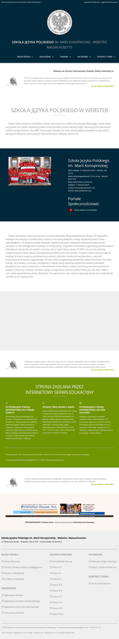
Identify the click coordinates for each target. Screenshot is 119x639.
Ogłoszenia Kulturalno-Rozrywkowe (20, 606)
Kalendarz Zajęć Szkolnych (103, 561)
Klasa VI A (56, 602)
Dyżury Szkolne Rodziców (102, 567)
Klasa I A (55, 573)
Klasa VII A (56, 608)
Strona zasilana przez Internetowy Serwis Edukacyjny (21, 2)
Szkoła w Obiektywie (12, 573)
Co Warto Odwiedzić (12, 579)
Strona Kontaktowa (99, 583)
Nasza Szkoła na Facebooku (85, 210)
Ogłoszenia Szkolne (12, 595)
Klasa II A (55, 579)
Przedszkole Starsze (61, 561)
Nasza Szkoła (23, 56)
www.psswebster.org (83, 190)
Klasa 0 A (55, 567)
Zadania (64, 56)
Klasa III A (56, 584)
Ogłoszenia (45, 56)
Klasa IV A (56, 590)
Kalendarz (82, 56)
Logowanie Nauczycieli (109, 2)
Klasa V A (55, 596)
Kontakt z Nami (104, 56)
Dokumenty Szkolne (12, 612)
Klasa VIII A (56, 614)
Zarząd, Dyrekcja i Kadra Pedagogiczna (21, 567)
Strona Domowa (10, 561)
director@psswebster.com (84, 188)
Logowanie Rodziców (91, 2)
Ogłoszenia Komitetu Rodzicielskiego (20, 601)
